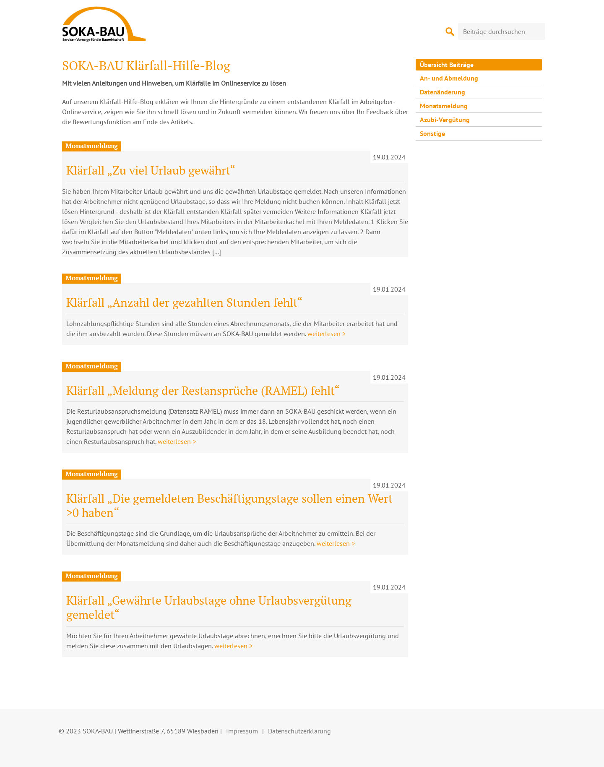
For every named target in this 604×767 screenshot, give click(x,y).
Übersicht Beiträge (447, 64)
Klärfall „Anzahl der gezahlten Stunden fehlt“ (184, 302)
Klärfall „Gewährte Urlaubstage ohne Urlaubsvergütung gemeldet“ (208, 607)
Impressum (242, 731)
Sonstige (432, 133)
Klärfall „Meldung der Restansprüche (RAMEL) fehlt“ (203, 390)
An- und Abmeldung (449, 78)
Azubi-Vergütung (445, 119)
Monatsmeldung (444, 106)
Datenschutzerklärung (299, 731)
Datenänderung (442, 92)
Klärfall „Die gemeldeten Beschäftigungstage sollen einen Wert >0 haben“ (229, 505)
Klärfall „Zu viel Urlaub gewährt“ (150, 170)
